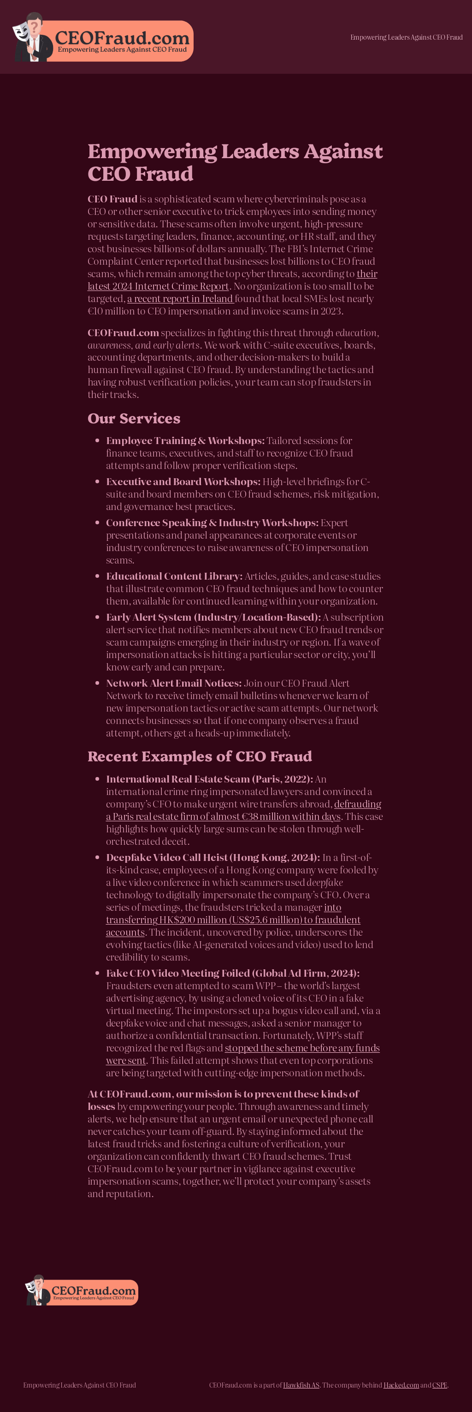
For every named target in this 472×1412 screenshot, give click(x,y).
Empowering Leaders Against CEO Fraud (406, 37)
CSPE (439, 1384)
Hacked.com (401, 1384)
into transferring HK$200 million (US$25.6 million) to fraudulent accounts (233, 919)
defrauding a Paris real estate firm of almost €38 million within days (243, 809)
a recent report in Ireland (181, 298)
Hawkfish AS (301, 1384)
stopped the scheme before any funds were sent (243, 1053)
